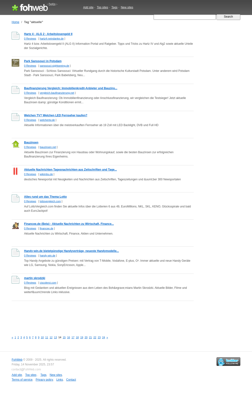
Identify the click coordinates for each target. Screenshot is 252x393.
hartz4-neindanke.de (52, 38)
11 (46, 337)
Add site (88, 7)
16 (68, 337)
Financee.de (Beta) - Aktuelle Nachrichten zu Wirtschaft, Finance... (69, 224)
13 (55, 337)
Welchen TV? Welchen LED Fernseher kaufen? (55, 115)
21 (90, 337)
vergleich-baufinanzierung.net (57, 92)
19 (81, 337)
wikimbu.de (46, 174)
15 (64, 337)
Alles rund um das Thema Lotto (45, 196)
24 (103, 337)
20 (86, 337)
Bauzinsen (31, 142)
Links (59, 379)
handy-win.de (47, 255)
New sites (127, 7)
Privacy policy (44, 379)
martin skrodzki (34, 278)
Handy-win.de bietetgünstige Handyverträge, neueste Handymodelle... (71, 251)
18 (77, 337)
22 (94, 337)
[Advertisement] (98, 314)
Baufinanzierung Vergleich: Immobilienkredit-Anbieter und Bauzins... (70, 88)
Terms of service (22, 379)
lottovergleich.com (50, 201)
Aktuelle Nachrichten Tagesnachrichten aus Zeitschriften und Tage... (70, 169)
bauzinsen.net (48, 147)
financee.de (46, 228)
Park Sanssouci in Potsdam (42, 61)
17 (72, 337)
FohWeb (17, 359)
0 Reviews (30, 38)
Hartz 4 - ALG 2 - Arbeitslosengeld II (48, 34)
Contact (71, 379)
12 (51, 337)
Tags (114, 7)
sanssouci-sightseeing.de (54, 65)
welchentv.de (47, 119)
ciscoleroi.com (48, 282)
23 (99, 337)
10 (42, 337)
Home (15, 22)
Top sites (102, 7)
